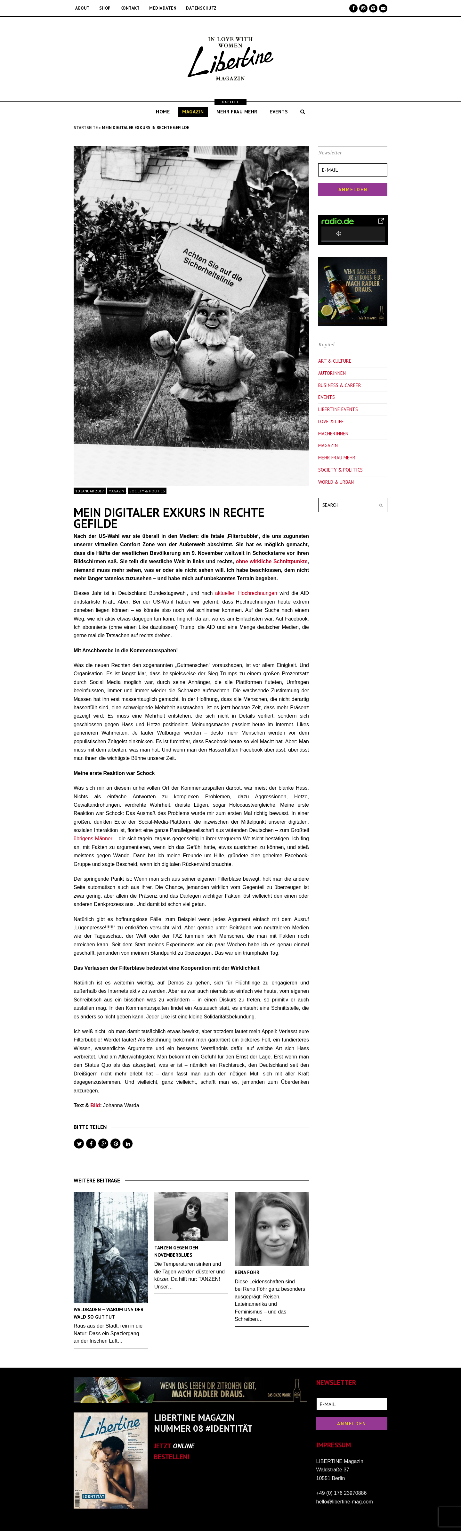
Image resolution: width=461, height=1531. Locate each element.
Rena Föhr (247, 1272)
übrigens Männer (93, 838)
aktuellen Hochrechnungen (246, 593)
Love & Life (331, 421)
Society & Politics (147, 491)
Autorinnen (332, 373)
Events (326, 397)
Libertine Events (338, 409)
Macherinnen (333, 434)
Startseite (86, 127)
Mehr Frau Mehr (336, 458)
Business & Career (339, 385)
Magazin (116, 491)
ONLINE (183, 1446)
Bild (95, 1105)
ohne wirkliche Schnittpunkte (271, 561)
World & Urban (336, 482)
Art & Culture (335, 361)
